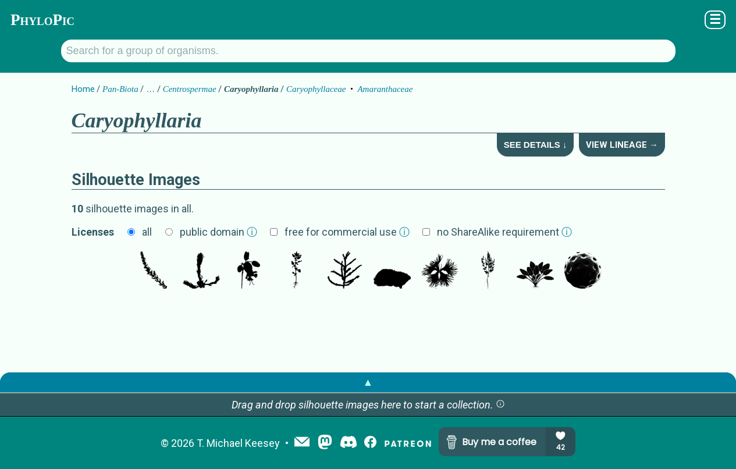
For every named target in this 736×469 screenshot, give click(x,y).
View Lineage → (622, 145)
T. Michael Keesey (238, 443)
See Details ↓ (535, 145)
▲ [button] (368, 382)
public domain (218, 232)
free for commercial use (347, 232)
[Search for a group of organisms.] (368, 51)
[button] (500, 405)
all (147, 232)
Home (83, 89)
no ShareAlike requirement (504, 232)
